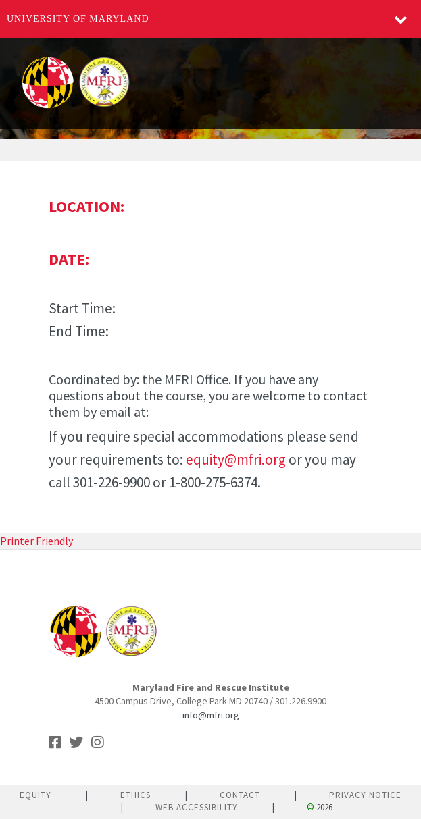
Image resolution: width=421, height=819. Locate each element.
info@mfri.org (210, 715)
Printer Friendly (36, 541)
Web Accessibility (196, 807)
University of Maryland (78, 19)
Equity (35, 795)
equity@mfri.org (236, 459)
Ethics (135, 795)
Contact (240, 795)
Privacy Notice (365, 795)
